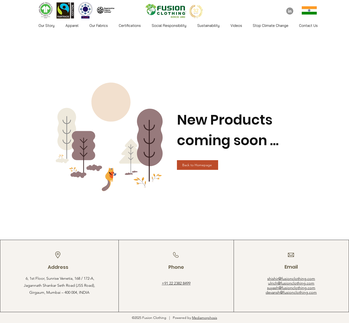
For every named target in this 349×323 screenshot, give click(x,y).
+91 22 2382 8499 (176, 283)
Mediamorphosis (204, 317)
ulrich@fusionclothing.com (291, 283)
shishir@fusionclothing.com (291, 278)
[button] (72, 26)
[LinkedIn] (289, 11)
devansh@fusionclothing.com (291, 292)
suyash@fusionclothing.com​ (291, 287)
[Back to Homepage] (197, 165)
